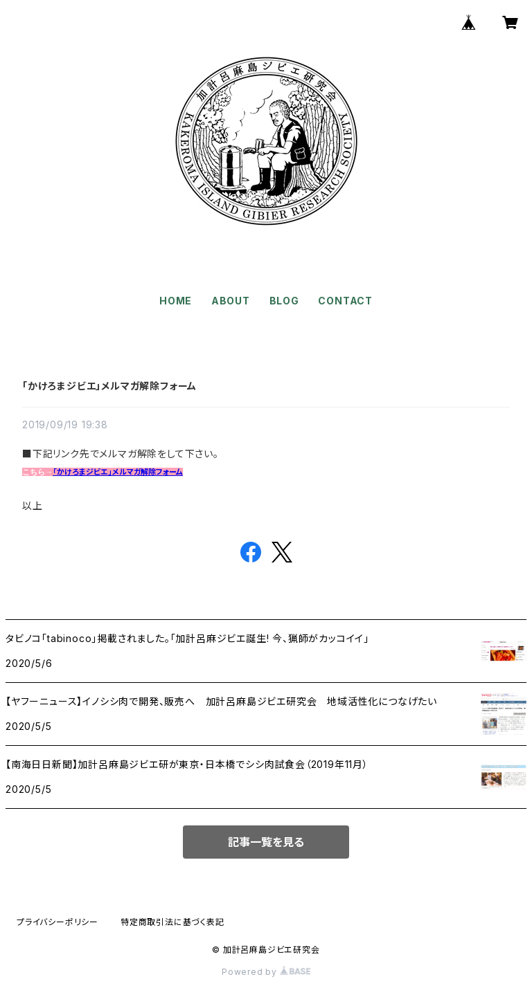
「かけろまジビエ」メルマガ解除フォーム (109, 386)
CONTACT (345, 301)
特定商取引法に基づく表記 (172, 922)
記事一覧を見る (266, 842)
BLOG (284, 301)
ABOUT (230, 301)
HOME (175, 301)
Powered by (266, 972)
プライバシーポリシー (57, 922)
